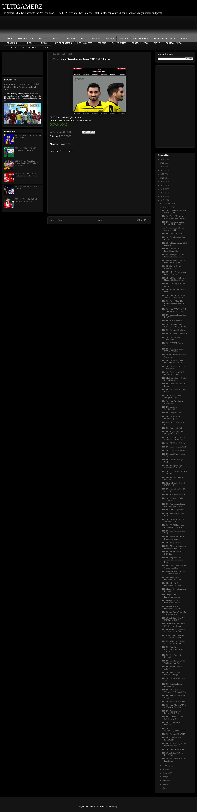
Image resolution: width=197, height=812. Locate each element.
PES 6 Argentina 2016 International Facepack (171, 578)
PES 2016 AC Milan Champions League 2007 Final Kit (174, 547)
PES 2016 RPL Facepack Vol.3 (173, 510)
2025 (162, 163)
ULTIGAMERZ (22, 6)
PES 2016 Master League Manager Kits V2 (171, 396)
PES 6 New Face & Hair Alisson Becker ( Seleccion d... (174, 273)
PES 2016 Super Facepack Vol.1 (174, 447)
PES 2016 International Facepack (174, 450)
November (167, 207)
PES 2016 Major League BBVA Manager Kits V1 (174, 433)
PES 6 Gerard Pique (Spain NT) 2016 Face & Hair (174, 613)
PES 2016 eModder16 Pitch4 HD (174, 334)
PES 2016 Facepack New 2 (172, 542)
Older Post (143, 220)
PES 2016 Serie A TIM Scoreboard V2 (170, 408)
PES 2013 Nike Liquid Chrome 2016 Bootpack (173, 367)
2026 (162, 159)
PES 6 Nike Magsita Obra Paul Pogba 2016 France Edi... (173, 256)
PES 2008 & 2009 (84, 43)
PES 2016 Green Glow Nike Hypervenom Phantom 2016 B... (173, 303)
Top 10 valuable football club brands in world (173, 229)
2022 (162, 174)
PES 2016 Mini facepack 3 (172, 321)
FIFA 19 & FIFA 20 (140, 38)
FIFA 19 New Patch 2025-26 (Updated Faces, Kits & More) (26, 175)
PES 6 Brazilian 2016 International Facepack (171, 584)
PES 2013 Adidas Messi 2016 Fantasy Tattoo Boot (173, 373)
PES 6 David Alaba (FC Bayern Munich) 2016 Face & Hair (174, 279)
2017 (162, 193)
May (164, 784)
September (167, 769)
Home (100, 220)
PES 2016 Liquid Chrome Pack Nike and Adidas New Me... (173, 438)
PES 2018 (109, 38)
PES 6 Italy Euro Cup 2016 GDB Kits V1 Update (174, 379)
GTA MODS (12, 48)
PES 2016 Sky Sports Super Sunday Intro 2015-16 (172, 467)
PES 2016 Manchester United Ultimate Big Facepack (173, 223)
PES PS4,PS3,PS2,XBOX (164, 38)
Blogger (114, 806)
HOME (9, 38)
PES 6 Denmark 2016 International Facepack (171, 607)
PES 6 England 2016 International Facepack (171, 596)
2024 (162, 167)
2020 (162, 182)
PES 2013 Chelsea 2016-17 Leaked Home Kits (172, 250)
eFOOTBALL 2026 (25, 38)
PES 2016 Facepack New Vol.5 (173, 734)
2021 (162, 178)
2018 (162, 189)
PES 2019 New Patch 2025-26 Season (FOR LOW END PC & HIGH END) (26, 163)
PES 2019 (71, 38)
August (165, 773)
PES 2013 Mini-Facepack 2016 (173, 495)
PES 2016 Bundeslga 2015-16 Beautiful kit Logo (173, 538)
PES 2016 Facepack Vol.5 (171, 413)
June (164, 780)
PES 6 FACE (65, 136)
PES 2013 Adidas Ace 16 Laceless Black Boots (171, 712)
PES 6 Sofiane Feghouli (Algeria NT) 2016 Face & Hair (174, 636)
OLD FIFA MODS (29, 48)
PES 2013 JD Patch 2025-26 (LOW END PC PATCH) (25, 149)
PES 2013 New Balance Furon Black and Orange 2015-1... (173, 505)
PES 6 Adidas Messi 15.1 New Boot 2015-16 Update (173, 261)
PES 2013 (123, 38)
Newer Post (56, 220)
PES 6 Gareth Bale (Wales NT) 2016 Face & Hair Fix (173, 619)
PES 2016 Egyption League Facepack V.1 (172, 685)
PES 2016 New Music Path (172, 428)
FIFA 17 (157, 43)
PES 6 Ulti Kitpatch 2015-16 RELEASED (172, 739)
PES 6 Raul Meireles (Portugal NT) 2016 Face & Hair (173, 631)
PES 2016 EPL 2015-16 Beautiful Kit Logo (171, 673)
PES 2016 (45, 43)
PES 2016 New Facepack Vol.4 (173, 749)
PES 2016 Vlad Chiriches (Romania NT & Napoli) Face (174, 691)
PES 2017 (96, 38)
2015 (162, 200)
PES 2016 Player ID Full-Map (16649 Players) (173, 718)
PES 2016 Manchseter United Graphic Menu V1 (173, 499)
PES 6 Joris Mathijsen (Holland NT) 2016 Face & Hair (173, 642)
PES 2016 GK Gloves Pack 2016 (174, 443)
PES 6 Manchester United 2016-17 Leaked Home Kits (174, 573)
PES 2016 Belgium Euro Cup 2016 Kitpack (173, 338)
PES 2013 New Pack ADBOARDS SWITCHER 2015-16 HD (173, 649)
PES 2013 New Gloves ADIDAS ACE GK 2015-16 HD (174, 706)
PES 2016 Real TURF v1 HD (173, 234)
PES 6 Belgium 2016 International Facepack (171, 602)
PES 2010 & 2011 (14, 43)
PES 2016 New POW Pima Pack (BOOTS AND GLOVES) (174, 310)
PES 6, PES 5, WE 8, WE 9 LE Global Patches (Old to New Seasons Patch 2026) (21, 87)
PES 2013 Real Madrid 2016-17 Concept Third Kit (174, 567)
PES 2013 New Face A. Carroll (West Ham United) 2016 (173, 296)
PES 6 (83, 38)
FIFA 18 (184, 38)
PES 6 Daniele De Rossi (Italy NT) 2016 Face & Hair (173, 625)
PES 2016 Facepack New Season (174, 330)
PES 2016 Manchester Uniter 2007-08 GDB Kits (173, 350)
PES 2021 (43, 38)
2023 (162, 170)
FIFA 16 (45, 48)
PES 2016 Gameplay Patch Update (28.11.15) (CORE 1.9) (174, 325)
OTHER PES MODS (63, 43)
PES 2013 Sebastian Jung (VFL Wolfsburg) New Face (173, 662)
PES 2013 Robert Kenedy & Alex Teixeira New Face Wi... (174, 217)
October (166, 766)
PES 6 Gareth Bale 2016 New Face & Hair (173, 754)
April (165, 788)
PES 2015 (102, 43)
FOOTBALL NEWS (174, 43)
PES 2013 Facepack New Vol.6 (173, 701)
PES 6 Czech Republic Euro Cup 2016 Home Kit (174, 484)
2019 (162, 185)
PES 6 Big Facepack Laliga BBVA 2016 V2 (172, 267)
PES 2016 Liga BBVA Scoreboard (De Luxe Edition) (174, 729)
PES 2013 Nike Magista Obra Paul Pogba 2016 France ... (173, 362)
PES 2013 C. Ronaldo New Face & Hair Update (174, 211)
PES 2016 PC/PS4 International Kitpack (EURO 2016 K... (174, 526)
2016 (162, 197)
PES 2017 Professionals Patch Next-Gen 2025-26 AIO (26, 200)
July (164, 777)
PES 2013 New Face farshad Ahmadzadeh (172, 402)
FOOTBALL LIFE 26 (140, 43)
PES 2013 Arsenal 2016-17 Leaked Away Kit (172, 417)
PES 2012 (31, 43)
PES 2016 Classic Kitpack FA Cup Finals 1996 (173, 520)
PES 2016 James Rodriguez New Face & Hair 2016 (174, 745)
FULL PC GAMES (119, 43)
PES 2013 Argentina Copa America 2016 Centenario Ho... (172, 560)
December (167, 204)
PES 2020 (57, 38)
